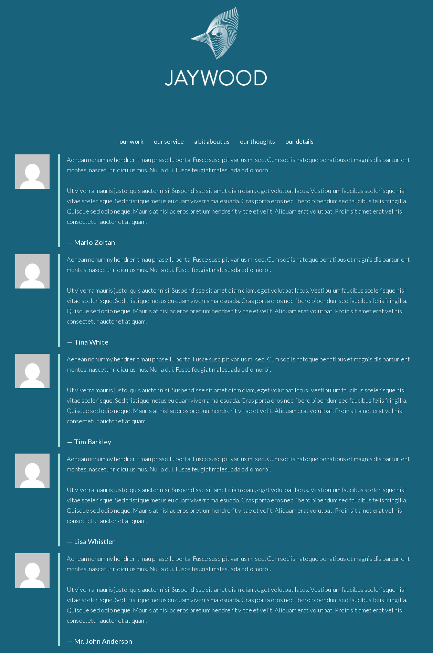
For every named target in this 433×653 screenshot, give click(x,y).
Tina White (91, 342)
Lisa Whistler (94, 541)
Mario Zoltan (94, 242)
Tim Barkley (92, 441)
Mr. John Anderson (103, 641)
